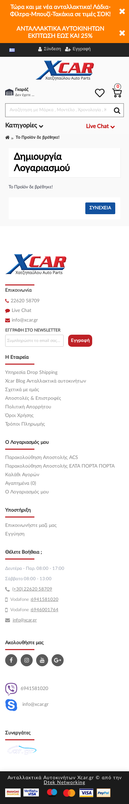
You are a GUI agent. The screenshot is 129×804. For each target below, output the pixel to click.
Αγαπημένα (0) (20, 483)
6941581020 (26, 689)
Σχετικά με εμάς (22, 389)
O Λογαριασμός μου (27, 492)
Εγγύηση (14, 534)
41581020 (47, 599)
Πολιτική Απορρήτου (28, 407)
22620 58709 (25, 301)
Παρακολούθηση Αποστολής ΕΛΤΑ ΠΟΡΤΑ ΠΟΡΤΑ (60, 466)
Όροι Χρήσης (19, 415)
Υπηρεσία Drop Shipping (31, 372)
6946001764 (44, 610)
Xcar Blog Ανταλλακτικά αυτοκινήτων (45, 381)
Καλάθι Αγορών (22, 474)
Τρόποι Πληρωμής (25, 424)
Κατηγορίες (24, 126)
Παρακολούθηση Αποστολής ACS (41, 457)
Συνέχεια (100, 208)
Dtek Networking (64, 782)
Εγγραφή (80, 340)
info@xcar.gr (25, 320)
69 (33, 599)
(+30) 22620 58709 (32, 589)
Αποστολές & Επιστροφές (33, 398)
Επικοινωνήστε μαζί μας (31, 525)
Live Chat (21, 310)
